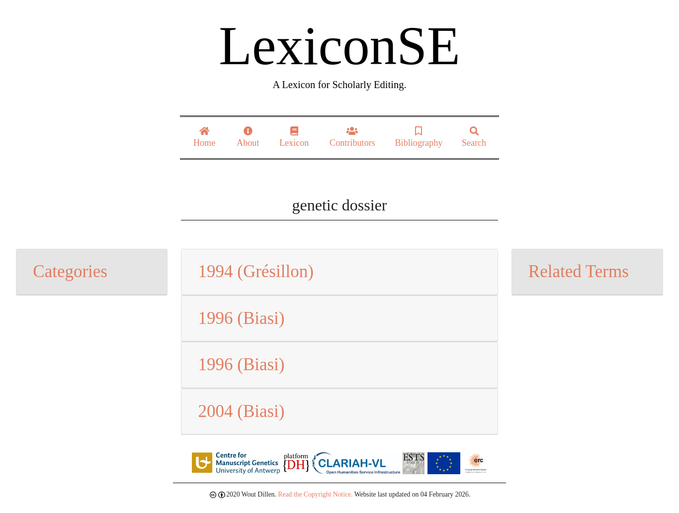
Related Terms (578, 271)
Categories (70, 271)
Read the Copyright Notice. (315, 494)
